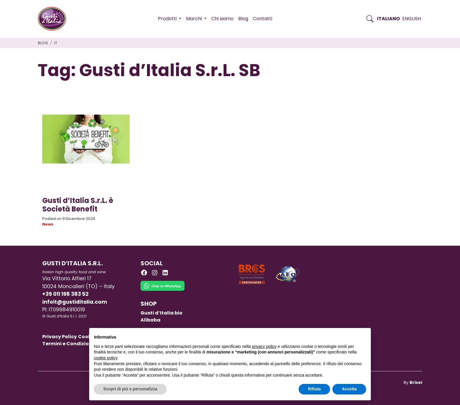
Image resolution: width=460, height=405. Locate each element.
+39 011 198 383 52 (65, 294)
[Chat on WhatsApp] (163, 290)
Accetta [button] (349, 389)
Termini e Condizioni (68, 343)
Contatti (262, 18)
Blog (243, 18)
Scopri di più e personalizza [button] (130, 389)
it (55, 42)
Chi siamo (222, 18)
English (411, 18)
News (47, 224)
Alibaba (150, 320)
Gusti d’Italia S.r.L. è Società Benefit (77, 205)
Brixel (416, 382)
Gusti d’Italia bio (161, 313)
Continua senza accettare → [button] (339, 335)
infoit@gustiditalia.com (74, 301)
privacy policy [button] (264, 346)
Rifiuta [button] (314, 389)
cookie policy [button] (105, 358)
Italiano (388, 18)
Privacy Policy (59, 336)
